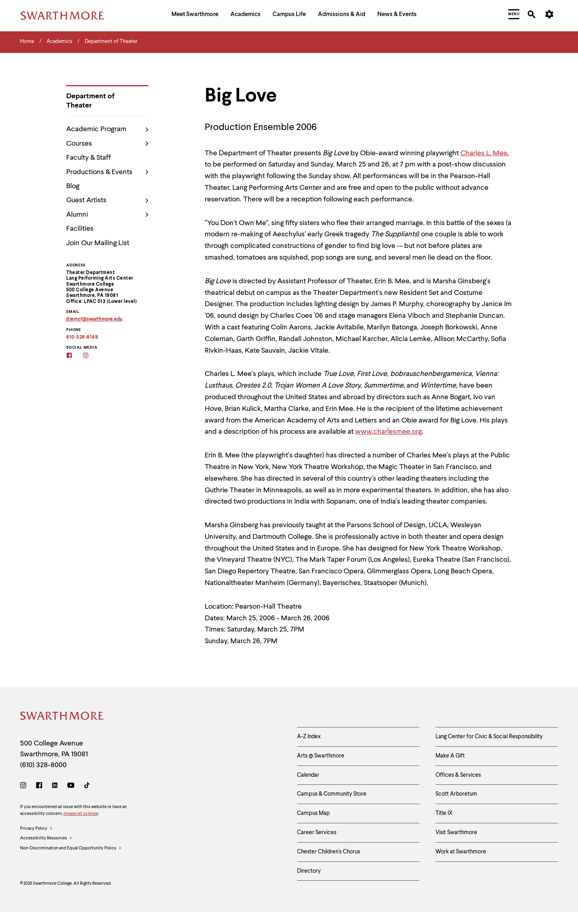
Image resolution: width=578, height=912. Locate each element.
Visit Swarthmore (456, 832)
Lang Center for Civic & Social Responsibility (489, 736)
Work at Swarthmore (461, 852)
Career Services (316, 832)
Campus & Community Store (331, 794)
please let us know (80, 814)
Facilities (80, 228)
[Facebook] (74, 356)
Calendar (308, 775)
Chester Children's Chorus (328, 852)
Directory (309, 871)
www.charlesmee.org (388, 431)
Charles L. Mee (483, 153)
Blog (72, 186)
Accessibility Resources (46, 838)
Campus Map (313, 813)
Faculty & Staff (88, 157)
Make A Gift (450, 756)
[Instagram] (91, 356)
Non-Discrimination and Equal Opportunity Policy (71, 848)
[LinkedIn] (55, 786)
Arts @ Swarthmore (320, 756)
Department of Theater (90, 101)
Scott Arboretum (456, 794)
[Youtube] (70, 786)
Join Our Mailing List (97, 243)
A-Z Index (309, 736)
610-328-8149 (82, 337)
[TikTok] (87, 786)
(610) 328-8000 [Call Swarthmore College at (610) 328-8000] (43, 765)
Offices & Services (458, 775)
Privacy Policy (36, 829)
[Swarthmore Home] (62, 717)
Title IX (444, 813)
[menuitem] (194, 15)
